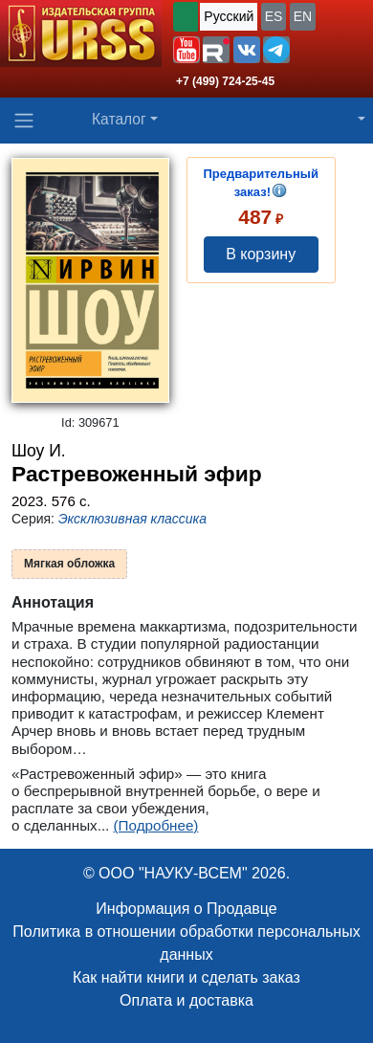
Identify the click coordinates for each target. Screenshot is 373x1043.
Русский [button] (228, 16)
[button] (186, 49)
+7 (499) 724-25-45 (225, 81)
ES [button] (274, 16)
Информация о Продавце (186, 908)
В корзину (261, 254)
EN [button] (303, 16)
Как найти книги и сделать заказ (186, 977)
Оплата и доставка (186, 1000)
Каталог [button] (119, 119)
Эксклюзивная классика (132, 518)
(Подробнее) (156, 825)
